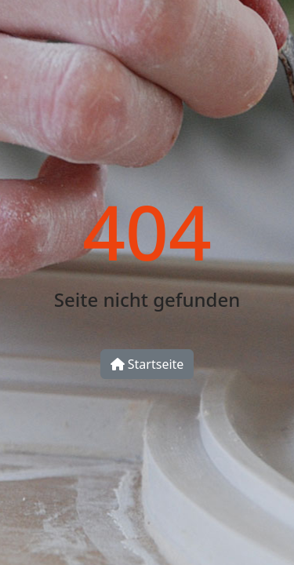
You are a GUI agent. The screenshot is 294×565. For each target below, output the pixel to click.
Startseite (147, 364)
